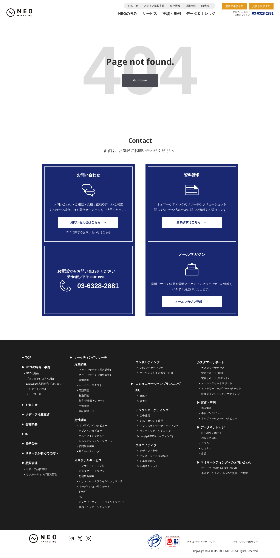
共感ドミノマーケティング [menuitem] (94, 507)
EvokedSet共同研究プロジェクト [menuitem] (45, 383)
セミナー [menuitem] (206, 448)
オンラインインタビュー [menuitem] (93, 425)
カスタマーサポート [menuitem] (210, 362)
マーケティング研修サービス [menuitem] (156, 373)
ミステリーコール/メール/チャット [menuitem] (221, 388)
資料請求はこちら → (192, 222)
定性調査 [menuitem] (80, 420)
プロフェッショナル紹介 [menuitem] (40, 378)
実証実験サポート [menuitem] (89, 411)
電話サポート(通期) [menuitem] (212, 373)
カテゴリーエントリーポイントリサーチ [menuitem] (102, 502)
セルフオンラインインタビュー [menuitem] (97, 441)
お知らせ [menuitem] (29, 404)
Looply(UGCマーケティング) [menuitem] (156, 436)
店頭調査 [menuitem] (84, 390)
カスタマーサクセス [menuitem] (212, 367)
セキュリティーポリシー (201, 541)
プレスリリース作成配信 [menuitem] (154, 455)
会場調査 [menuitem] (84, 380)
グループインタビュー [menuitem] (92, 435)
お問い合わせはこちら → (88, 222)
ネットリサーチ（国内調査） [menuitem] (95, 369)
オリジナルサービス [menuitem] (88, 460)
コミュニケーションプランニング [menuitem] (156, 383)
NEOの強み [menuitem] (32, 373)
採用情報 (191, 6)
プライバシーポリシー (245, 541)
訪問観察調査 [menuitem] (86, 446)
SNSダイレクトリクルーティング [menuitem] (220, 393)
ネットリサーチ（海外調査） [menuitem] (95, 374)
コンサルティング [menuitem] (147, 362)
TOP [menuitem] (27, 357)
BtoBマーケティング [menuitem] (151, 367)
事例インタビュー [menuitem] (211, 413)
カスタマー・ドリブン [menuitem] (92, 471)
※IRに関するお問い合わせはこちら (88, 232)
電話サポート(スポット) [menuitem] (215, 378)
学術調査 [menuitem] (84, 405)
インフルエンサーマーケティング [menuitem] (159, 425)
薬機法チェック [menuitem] (149, 466)
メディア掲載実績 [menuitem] (36, 414)
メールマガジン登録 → (191, 301)
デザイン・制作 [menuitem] (149, 450)
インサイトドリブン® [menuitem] (91, 465)
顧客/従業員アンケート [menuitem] (92, 400)
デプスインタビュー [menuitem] (90, 430)
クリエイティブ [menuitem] (145, 445)
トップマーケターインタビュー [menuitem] (219, 418)
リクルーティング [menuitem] (89, 451)
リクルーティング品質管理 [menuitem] (41, 474)
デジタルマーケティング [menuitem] (152, 410)
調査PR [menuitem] (144, 401)
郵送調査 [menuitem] (84, 395)
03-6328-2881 (98, 286)
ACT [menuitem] (81, 496)
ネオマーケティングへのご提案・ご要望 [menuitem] (224, 473)
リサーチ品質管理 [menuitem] (36, 469)
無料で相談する (234, 6)
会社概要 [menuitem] (29, 424)
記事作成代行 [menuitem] (147, 461)
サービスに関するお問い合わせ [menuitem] (219, 467)
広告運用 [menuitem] (145, 415)
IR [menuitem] (25, 433)
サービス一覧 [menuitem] (34, 394)
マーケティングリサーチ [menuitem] (88, 357)
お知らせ (133, 6)
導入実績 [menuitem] (206, 408)
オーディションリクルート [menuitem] (94, 486)
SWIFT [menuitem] (83, 491)
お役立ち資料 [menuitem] (209, 438)
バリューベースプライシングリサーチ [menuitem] (101, 481)
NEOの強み (127, 14)
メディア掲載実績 (154, 6)
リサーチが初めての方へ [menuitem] (40, 453)
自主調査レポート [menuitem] (211, 432)
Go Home (140, 80)
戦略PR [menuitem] (144, 396)
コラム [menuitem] (205, 443)
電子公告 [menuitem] (29, 443)
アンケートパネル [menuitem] (36, 388)
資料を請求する (261, 6)
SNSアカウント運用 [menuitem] (151, 420)
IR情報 (205, 6)
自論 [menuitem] (203, 453)
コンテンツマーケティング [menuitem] (155, 431)
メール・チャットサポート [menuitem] (216, 383)
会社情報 (175, 6)
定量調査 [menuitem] (80, 364)
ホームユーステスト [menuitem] (90, 385)
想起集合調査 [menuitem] (86, 476)
